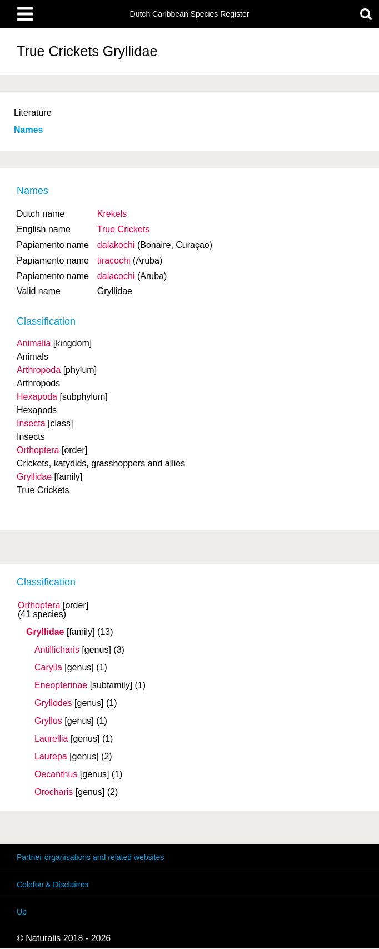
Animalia (34, 343)
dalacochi (116, 276)
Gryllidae (45, 632)
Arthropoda (39, 370)
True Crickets (123, 229)
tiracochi (114, 260)
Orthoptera (39, 605)
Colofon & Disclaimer (53, 884)
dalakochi (116, 245)
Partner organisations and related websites (90, 857)
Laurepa (50, 756)
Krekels (112, 213)
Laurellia (51, 738)
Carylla (48, 667)
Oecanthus (55, 774)
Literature (33, 112)
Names (28, 130)
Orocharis (53, 792)
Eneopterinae (60, 685)
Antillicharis (56, 649)
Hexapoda (37, 396)
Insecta (31, 423)
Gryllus (48, 721)
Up (22, 911)
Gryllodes (53, 703)
